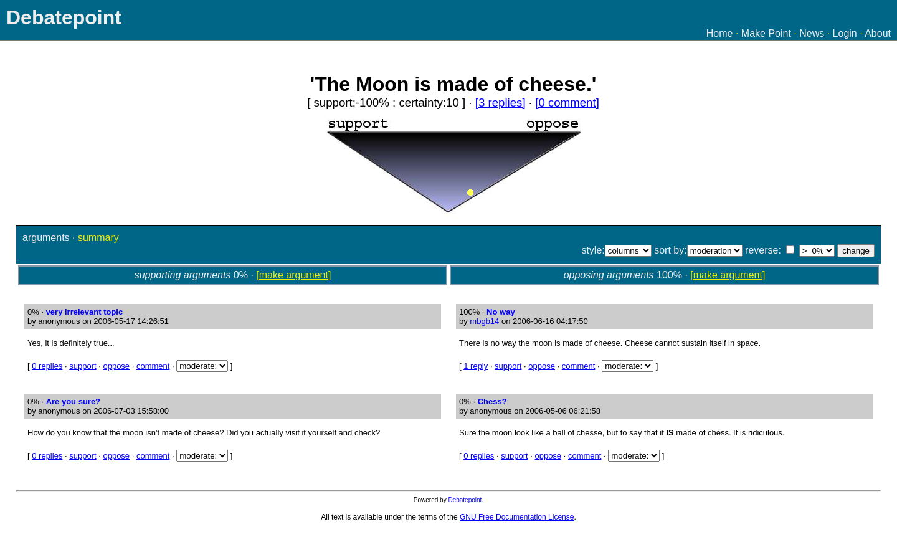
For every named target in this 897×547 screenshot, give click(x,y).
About (878, 33)
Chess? (492, 401)
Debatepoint (63, 17)
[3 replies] (500, 102)
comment (152, 366)
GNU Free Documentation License (517, 517)
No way (500, 311)
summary (98, 237)
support (82, 366)
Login (845, 33)
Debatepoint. (465, 500)
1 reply (475, 366)
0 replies (47, 366)
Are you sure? (73, 401)
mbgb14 (484, 321)
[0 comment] (567, 102)
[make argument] (293, 275)
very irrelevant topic (84, 311)
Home (719, 33)
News (811, 33)
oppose (116, 366)
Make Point (766, 33)
